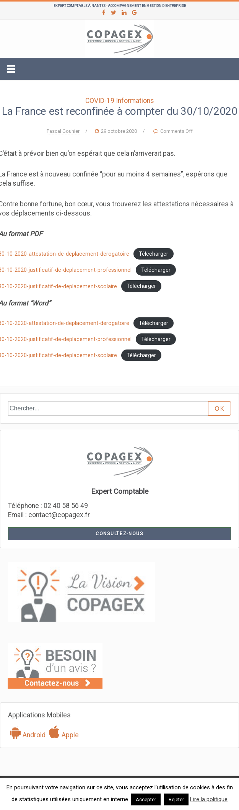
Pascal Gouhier (63, 131)
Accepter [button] (146, 799)
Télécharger (153, 254)
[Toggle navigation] (11, 69)
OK (219, 408)
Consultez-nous (119, 533)
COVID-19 (99, 101)
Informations (135, 101)
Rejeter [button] (176, 799)
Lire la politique (209, 799)
